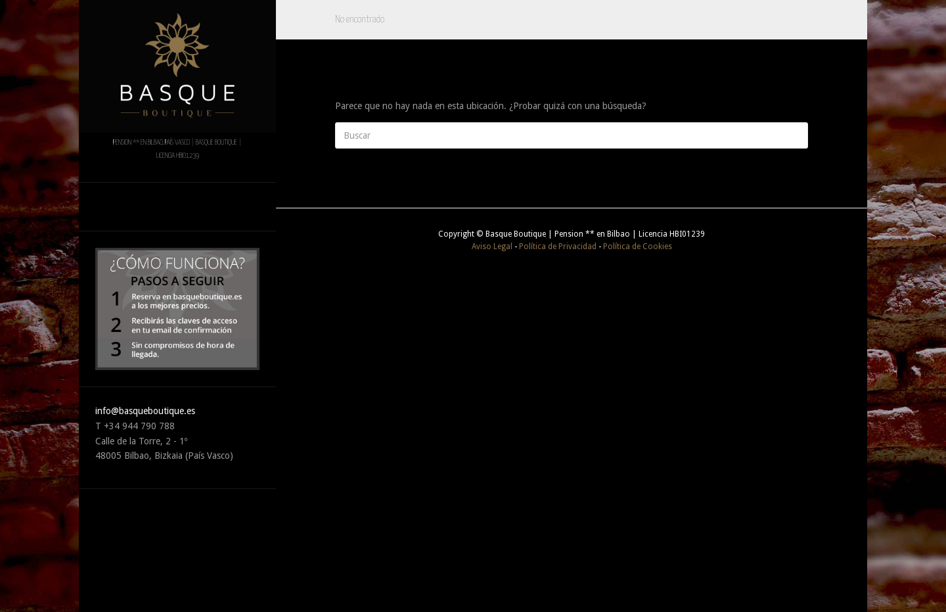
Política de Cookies (637, 246)
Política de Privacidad (558, 246)
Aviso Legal (492, 246)
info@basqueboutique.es (145, 411)
